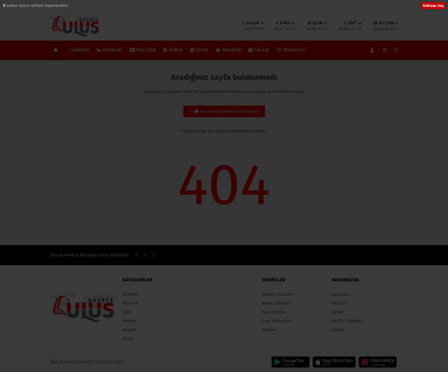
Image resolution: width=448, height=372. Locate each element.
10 (5, 5)
